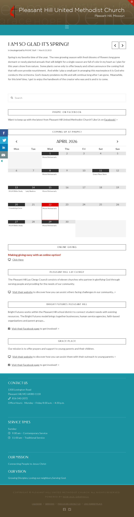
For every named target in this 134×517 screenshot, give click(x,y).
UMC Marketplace (93, 504)
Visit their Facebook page (25, 328)
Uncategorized (16, 50)
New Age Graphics (76, 496)
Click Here (18, 259)
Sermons (49, 504)
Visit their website (22, 292)
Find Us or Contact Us (69, 504)
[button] (67, 27)
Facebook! (110, 119)
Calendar (37, 504)
